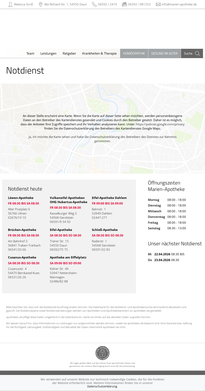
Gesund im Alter (164, 53)
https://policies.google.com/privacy (160, 124)
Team (30, 53)
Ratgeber (69, 53)
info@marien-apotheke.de (179, 4)
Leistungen (48, 53)
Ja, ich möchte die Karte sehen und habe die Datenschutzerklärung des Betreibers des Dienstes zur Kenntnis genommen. (103, 139)
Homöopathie (134, 53)
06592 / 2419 (107, 4)
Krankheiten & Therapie (99, 53)
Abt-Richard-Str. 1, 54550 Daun (65, 4)
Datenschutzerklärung (102, 386)
